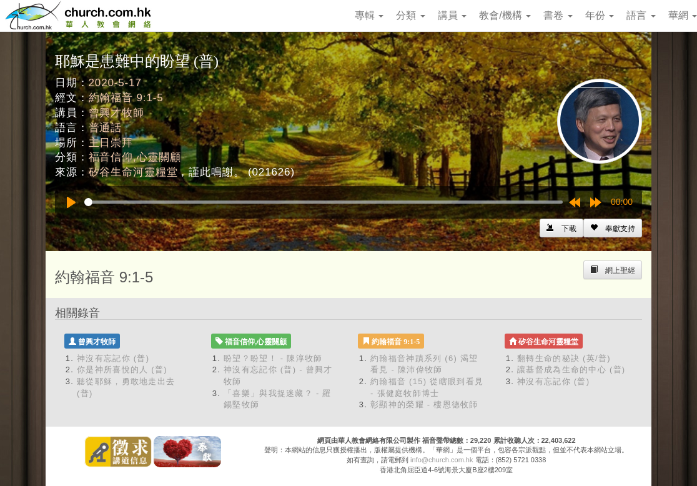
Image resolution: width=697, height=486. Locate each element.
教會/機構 (505, 15)
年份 (599, 15)
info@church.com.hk (441, 460)
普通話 (105, 128)
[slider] (323, 202)
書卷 (557, 15)
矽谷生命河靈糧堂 (133, 172)
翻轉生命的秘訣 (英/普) (564, 358)
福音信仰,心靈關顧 (135, 157)
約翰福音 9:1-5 (126, 98)
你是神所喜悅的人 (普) (122, 369)
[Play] (71, 202)
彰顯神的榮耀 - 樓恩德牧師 (424, 404)
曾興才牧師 (116, 113)
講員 (452, 15)
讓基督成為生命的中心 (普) (571, 369)
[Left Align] (612, 228)
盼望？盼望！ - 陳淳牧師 (273, 358)
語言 (640, 15)
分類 (410, 15)
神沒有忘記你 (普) (113, 358)
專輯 (369, 15)
